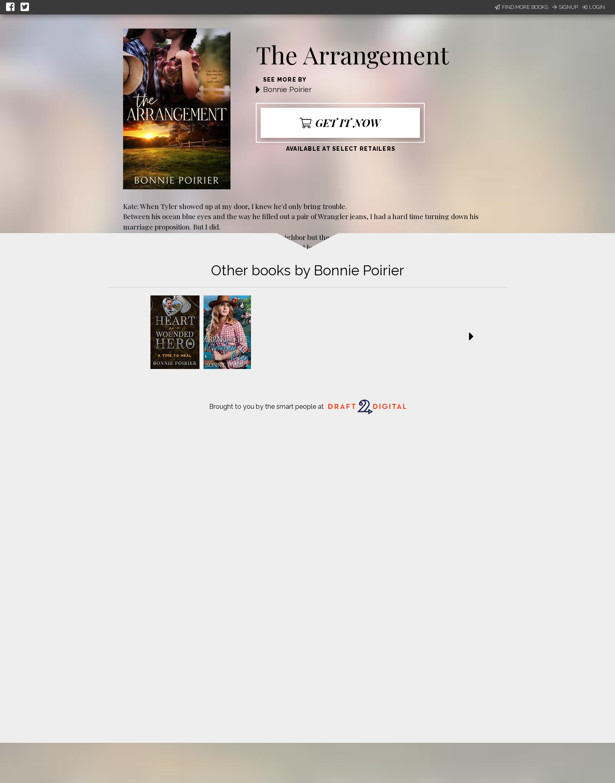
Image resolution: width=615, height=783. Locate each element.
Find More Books (521, 7)
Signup (565, 7)
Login (593, 7)
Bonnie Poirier (287, 89)
